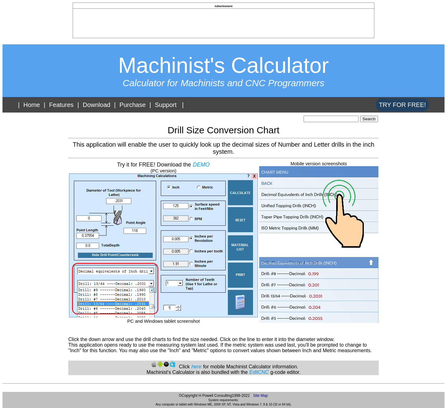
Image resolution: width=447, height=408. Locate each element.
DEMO (201, 165)
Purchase (133, 104)
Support (166, 104)
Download (96, 104)
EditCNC (259, 372)
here (196, 366)
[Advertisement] (223, 23)
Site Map (260, 395)
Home (31, 104)
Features (61, 104)
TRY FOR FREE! (402, 104)
